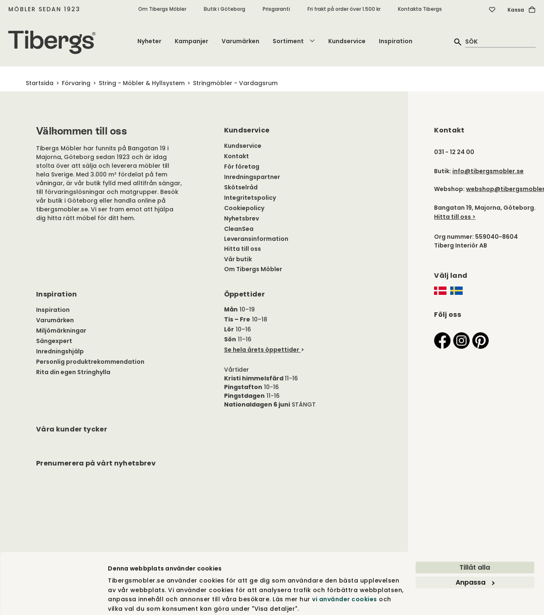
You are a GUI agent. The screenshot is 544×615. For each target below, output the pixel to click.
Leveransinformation (256, 239)
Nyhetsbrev (241, 218)
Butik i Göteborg (224, 8)
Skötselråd (241, 187)
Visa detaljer (127, 599)
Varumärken (240, 41)
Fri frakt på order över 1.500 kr (344, 8)
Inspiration (395, 41)
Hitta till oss (242, 249)
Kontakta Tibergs (420, 8)
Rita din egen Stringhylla (73, 372)
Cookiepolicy (244, 208)
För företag (241, 166)
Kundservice (347, 41)
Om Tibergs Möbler (162, 8)
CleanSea (239, 229)
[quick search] (500, 41)
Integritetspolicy (250, 198)
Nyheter (149, 41)
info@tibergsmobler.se (488, 171)
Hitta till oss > (455, 217)
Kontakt (236, 156)
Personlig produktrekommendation (90, 362)
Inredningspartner (252, 177)
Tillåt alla (474, 536)
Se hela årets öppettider (261, 349)
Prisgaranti (276, 8)
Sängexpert (54, 341)
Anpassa (475, 551)
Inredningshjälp (60, 351)
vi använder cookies (344, 568)
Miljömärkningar (61, 330)
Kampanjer (191, 41)
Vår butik (238, 259)
